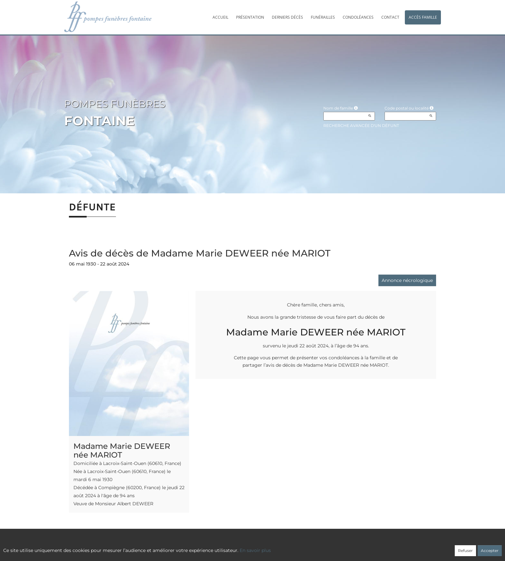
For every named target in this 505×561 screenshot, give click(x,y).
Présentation (250, 17)
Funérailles (323, 17)
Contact (390, 17)
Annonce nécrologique (407, 280)
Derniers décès (287, 17)
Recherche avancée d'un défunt (361, 125)
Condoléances (358, 17)
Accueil (220, 17)
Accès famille (423, 17)
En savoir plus (255, 550)
